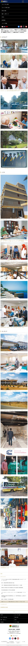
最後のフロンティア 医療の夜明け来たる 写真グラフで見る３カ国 (13, 601)
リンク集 (23, 641)
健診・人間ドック (3, 619)
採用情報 (2, 622)
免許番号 (18, 642)
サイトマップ (18, 641)
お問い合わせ (15, 635)
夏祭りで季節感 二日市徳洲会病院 (7, 599)
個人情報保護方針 (4, 641)
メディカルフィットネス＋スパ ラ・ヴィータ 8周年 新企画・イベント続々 (13, 593)
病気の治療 (16, 617)
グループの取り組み (4, 617)
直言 (1, 573)
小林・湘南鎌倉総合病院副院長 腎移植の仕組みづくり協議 (11, 585)
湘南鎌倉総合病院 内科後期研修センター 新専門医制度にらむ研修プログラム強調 (13, 596)
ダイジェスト (3, 576)
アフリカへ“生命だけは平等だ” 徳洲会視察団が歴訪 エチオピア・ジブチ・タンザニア (13, 580)
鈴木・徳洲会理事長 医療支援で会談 (7, 582)
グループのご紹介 (17, 614)
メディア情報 (17, 622)
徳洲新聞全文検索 (4, 607)
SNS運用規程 (11, 641)
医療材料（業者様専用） (11, 642)
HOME (2, 614)
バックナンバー (4, 604)
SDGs (16, 619)
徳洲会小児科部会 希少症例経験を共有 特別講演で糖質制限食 (12, 587)
